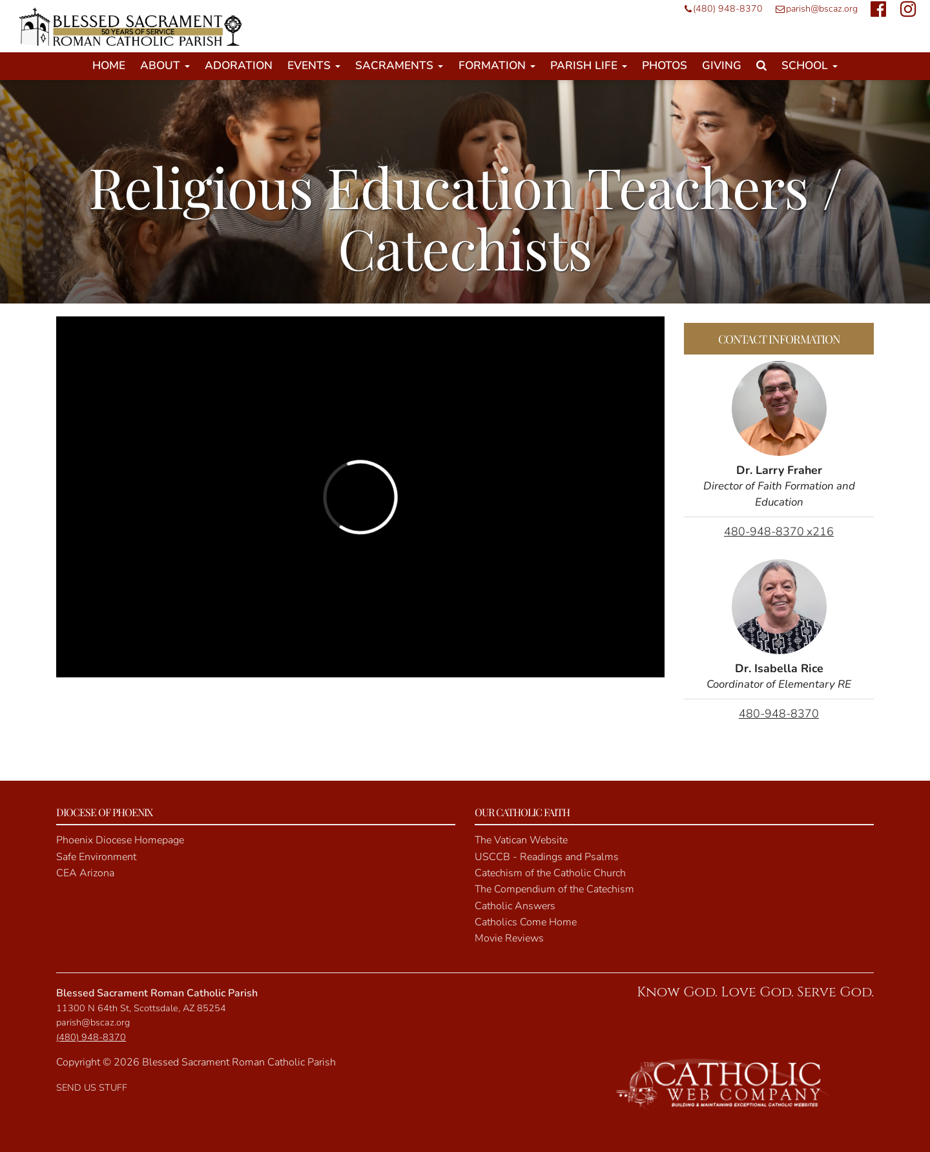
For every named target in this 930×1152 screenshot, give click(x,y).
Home (108, 65)
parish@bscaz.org (813, 9)
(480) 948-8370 (720, 9)
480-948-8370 (779, 713)
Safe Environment (96, 857)
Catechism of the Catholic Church (550, 873)
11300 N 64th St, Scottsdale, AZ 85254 (141, 1008)
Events (313, 65)
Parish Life (588, 65)
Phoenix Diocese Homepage (120, 840)
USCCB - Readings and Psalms (547, 857)
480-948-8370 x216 (779, 531)
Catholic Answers (515, 906)
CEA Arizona (85, 873)
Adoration (239, 65)
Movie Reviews (509, 938)
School (809, 65)
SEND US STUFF (91, 1087)
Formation (497, 65)
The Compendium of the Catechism (554, 889)
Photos (664, 65)
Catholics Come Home (526, 922)
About (165, 65)
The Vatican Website (521, 840)
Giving (721, 65)
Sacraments (399, 65)
